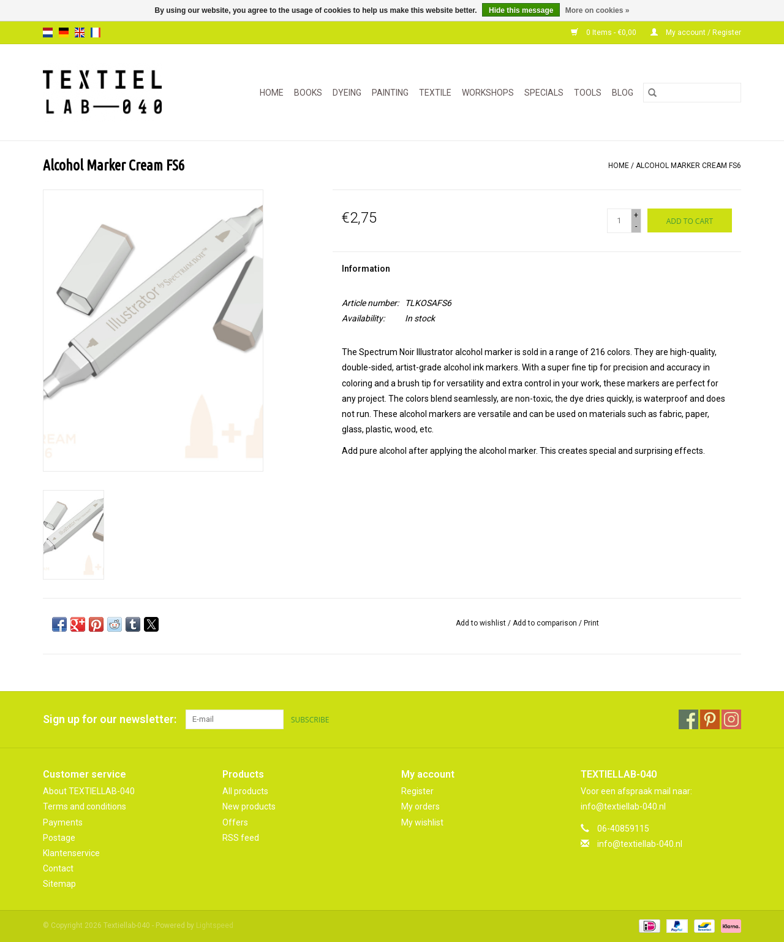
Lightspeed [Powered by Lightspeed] (214, 925)
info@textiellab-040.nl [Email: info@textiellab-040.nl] (639, 844)
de (64, 32)
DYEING (347, 93)
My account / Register (695, 32)
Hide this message (521, 10)
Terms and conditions (84, 806)
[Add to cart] (689, 220)
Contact (58, 868)
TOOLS (587, 93)
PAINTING (390, 93)
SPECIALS (544, 93)
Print (591, 623)
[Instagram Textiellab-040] (731, 719)
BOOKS (308, 93)
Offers (235, 822)
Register (417, 791)
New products (249, 806)
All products (245, 791)
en (80, 32)
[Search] (692, 92)
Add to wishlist (482, 623)
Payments (63, 822)
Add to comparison (546, 623)
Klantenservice (71, 853)
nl (48, 32)
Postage (59, 838)
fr (95, 32)
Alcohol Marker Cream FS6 (688, 165)
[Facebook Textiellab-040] (688, 719)
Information (366, 269)
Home (272, 93)
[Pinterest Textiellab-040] (710, 719)
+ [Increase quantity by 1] (636, 215)
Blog (622, 93)
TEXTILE (435, 93)
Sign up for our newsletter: (109, 719)
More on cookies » (597, 10)
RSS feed (240, 838)
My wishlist (422, 822)
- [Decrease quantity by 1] (636, 226)
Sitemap (59, 884)
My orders (420, 806)
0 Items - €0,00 (604, 32)
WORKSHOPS (488, 93)
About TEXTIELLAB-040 (89, 791)
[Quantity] (619, 221)
